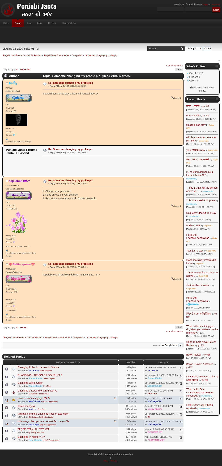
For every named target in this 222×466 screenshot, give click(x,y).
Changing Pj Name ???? (31, 436)
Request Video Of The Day (201, 213)
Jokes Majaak (49, 378)
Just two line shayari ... (199, 285)
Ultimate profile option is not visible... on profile (43, 421)
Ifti (29, 417)
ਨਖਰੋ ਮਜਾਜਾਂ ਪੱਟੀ (155, 432)
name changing (26, 406)
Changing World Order (30, 382)
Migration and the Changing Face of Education (43, 413)
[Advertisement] (111, 35)
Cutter (202, 333)
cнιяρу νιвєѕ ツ (155, 409)
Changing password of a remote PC (37, 390)
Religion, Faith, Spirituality (42, 417)
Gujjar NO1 (203, 141)
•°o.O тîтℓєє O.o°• (156, 440)
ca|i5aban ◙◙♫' (19, 181)
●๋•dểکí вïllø (34, 401)
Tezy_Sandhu (35, 440)
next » (180, 65)
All (17, 69)
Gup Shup (42, 409)
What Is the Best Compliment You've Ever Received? (199, 392)
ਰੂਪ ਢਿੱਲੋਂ (205, 106)
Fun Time (47, 386)
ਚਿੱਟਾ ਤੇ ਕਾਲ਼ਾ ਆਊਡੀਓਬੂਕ (198, 313)
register (215, 4)
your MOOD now (195, 150)
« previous (171, 65)
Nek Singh (33, 424)
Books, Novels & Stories (199, 364)
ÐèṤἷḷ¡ (13, 83)
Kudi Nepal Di (154, 401)
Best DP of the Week (198, 159)
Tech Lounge (44, 394)
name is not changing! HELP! (34, 398)
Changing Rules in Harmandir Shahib (38, 367)
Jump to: (156, 345)
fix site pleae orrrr (196, 124)
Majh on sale (193, 225)
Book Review (193, 354)
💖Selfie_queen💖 (22, 264)
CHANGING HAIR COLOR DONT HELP (40, 375)
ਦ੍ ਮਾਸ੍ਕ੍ (32, 432)
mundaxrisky (191, 179)
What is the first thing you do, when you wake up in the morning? (202, 329)
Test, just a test (194, 250)
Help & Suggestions (49, 402)
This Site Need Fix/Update (200, 200)
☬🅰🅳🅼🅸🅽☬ (192, 304)
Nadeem (32, 409)
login (205, 4)
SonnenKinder (35, 378)
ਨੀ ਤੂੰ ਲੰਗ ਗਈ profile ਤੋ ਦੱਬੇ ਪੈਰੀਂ (33, 429)
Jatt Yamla (33, 370)
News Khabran (46, 371)
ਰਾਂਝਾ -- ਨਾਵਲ (192, 106)
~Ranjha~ (33, 393)
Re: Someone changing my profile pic (70, 82)
